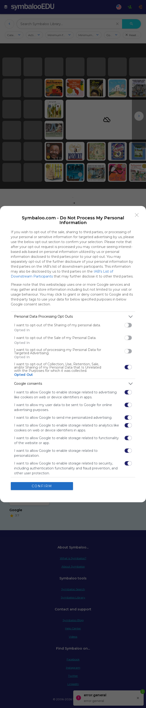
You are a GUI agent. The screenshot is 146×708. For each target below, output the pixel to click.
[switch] (128, 325)
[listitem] (73, 316)
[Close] (136, 215)
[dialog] (73, 354)
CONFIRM (42, 486)
